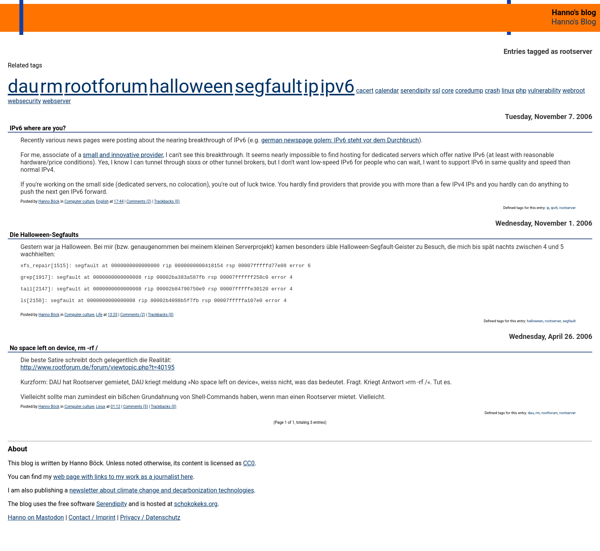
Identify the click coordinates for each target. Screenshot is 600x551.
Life (99, 323)
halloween (191, 86)
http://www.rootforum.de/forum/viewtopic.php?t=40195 (98, 375)
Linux (100, 415)
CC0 (249, 471)
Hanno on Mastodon (36, 525)
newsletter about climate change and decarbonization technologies (161, 498)
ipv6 (337, 86)
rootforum (106, 86)
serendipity (415, 90)
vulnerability (544, 90)
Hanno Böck (48, 201)
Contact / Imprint (92, 525)
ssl (436, 90)
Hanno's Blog (574, 21)
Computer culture (79, 201)
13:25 (112, 323)
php (521, 90)
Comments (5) (135, 415)
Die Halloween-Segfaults (44, 234)
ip (311, 86)
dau (23, 86)
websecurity (24, 101)
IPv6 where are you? (38, 128)
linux (508, 90)
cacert (365, 90)
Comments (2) (138, 201)
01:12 (115, 415)
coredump (469, 90)
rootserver (567, 208)
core (447, 90)
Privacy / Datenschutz (150, 525)
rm (51, 86)
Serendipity (111, 512)
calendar (387, 90)
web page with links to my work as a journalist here (123, 485)
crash (492, 90)
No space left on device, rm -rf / (54, 356)
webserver (57, 101)
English (102, 201)
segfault (268, 86)
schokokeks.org (195, 512)
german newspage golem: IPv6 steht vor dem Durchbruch (340, 140)
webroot (573, 90)
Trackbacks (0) (166, 201)
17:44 (119, 201)
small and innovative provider (123, 155)
